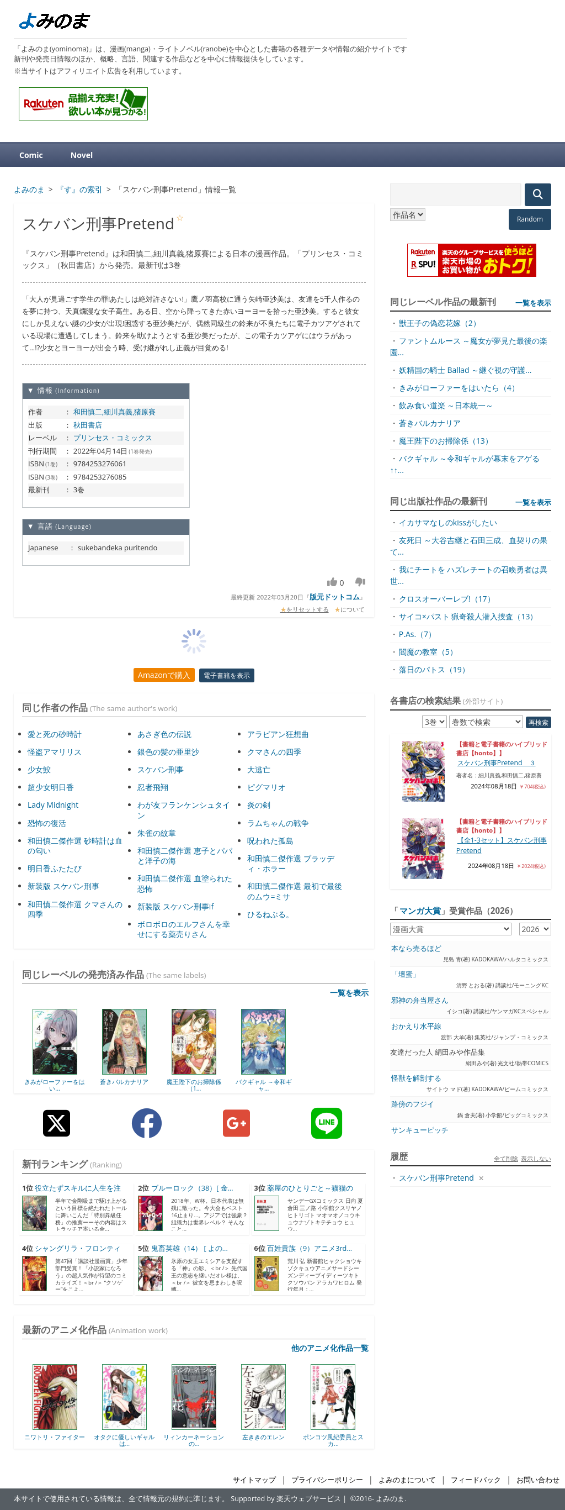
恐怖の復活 (47, 823)
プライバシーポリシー (327, 1480)
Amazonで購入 (164, 675)
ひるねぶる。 (270, 914)
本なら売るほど (416, 948)
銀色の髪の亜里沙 (168, 751)
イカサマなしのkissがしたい (448, 522)
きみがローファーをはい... (54, 1084)
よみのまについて (407, 1480)
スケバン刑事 (160, 769)
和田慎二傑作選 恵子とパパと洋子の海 (184, 855)
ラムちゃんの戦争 (278, 823)
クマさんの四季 (274, 751)
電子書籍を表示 (227, 675)
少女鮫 (39, 769)
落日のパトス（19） (434, 669)
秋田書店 (87, 425)
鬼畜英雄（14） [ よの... (189, 1248)
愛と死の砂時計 (55, 734)
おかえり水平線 (416, 1026)
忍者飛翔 (152, 787)
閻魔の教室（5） (428, 651)
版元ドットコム (335, 597)
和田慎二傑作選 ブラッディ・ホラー (290, 863)
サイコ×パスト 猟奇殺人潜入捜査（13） (468, 616)
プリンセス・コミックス (112, 438)
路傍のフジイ (412, 1104)
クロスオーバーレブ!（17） (447, 598)
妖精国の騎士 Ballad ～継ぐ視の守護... (465, 370)
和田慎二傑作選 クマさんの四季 (75, 909)
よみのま (390, 1498)
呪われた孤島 (270, 840)
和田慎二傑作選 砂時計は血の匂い (75, 845)
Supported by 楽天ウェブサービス (286, 1498)
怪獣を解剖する (416, 1078)
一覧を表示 (349, 992)
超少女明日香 (51, 787)
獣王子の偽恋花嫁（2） (440, 323)
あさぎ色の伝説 (164, 734)
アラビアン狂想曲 (278, 734)
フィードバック (476, 1480)
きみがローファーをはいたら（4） (459, 387)
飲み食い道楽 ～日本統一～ (446, 405)
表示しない (536, 1158)
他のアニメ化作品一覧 (330, 1348)
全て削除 (506, 1158)
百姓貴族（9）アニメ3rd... (309, 1248)
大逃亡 (258, 769)
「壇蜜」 (405, 974)
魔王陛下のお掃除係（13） (446, 440)
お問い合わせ (537, 1480)
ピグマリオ (266, 787)
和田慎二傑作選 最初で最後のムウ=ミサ (294, 891)
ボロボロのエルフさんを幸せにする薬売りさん (183, 929)
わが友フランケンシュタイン (183, 809)
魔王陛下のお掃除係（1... (194, 1084)
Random (530, 219)
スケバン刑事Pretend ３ (496, 762)
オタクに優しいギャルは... (124, 1440)
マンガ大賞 (420, 910)
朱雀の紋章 (156, 833)
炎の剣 (258, 804)
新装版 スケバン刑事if (175, 906)
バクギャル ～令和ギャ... (264, 1084)
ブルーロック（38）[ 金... (192, 1188)
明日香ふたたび (55, 868)
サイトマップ (254, 1480)
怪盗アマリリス (55, 751)
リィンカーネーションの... (193, 1440)
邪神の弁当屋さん (420, 1000)
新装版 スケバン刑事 (63, 886)
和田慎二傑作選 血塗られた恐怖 (184, 883)
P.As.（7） (417, 634)
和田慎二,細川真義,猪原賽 (114, 412)
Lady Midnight (53, 804)
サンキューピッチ (420, 1130)
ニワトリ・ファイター (54, 1437)
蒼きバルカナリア (124, 1081)
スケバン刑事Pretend (436, 1177)
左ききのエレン (263, 1437)
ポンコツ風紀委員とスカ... (333, 1440)
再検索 (538, 722)
